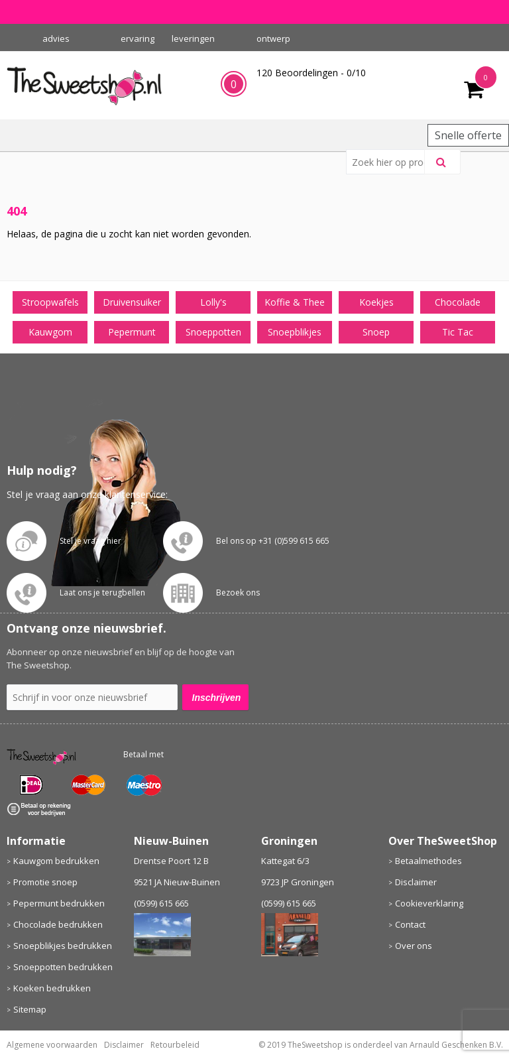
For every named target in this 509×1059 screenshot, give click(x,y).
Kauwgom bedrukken (56, 861)
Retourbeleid (174, 1044)
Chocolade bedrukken (58, 924)
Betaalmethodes (428, 861)
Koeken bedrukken (52, 988)
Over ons (413, 946)
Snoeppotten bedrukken (63, 967)
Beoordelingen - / (311, 72)
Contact (410, 924)
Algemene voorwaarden (52, 1044)
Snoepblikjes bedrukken (62, 946)
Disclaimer (416, 882)
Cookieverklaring (429, 903)
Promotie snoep (45, 882)
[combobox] (390, 161)
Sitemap (29, 1009)
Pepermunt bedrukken (59, 903)
